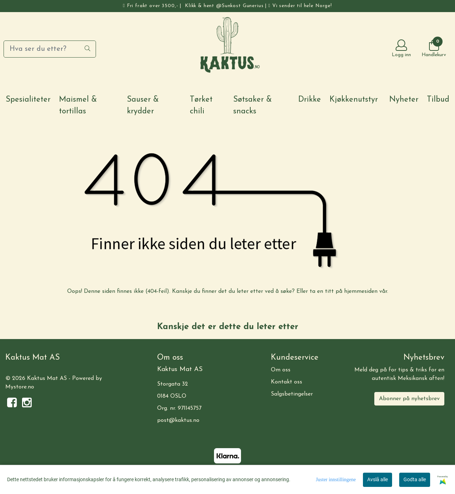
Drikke (309, 100)
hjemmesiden (361, 291)
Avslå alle (377, 479)
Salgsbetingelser (292, 394)
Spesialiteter (28, 100)
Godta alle (414, 479)
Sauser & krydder (143, 106)
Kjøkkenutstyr (354, 100)
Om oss (280, 370)
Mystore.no (19, 387)
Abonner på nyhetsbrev (409, 399)
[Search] (50, 49)
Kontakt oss (286, 382)
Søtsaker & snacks (252, 106)
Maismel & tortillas (78, 106)
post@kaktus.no (178, 420)
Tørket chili (201, 106)
